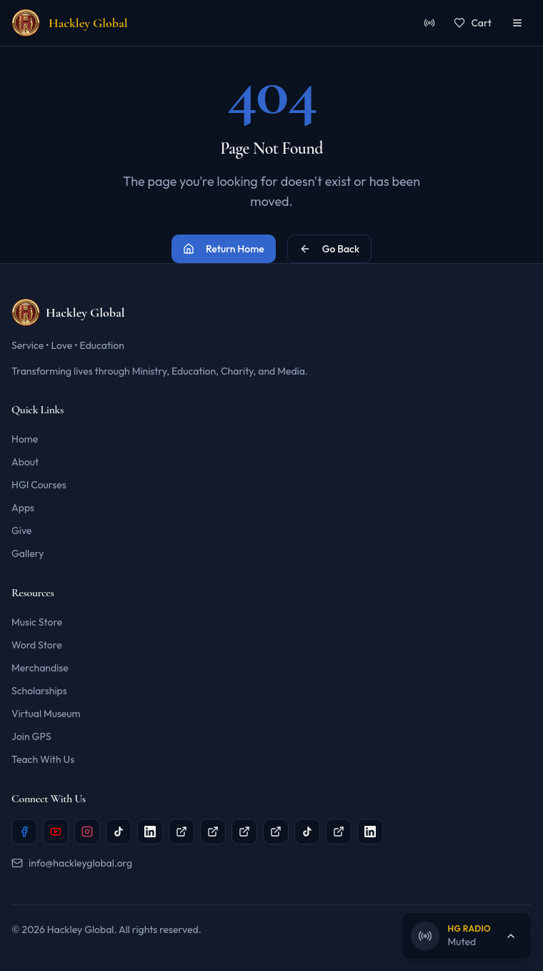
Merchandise (40, 667)
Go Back (329, 248)
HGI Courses (38, 484)
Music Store (36, 622)
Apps (22, 507)
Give (21, 530)
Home (24, 439)
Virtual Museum (46, 713)
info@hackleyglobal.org (71, 863)
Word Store (36, 645)
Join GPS (31, 736)
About (25, 461)
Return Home (223, 248)
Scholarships (39, 690)
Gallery (27, 553)
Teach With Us (42, 759)
